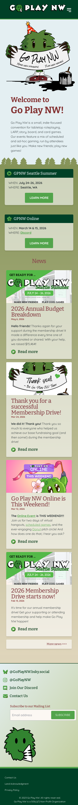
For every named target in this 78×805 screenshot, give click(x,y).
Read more (28, 352)
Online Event (26, 516)
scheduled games (38, 525)
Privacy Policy (12, 790)
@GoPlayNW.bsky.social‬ (29, 672)
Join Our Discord (24, 688)
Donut (36, 529)
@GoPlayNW (20, 680)
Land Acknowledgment (17, 783)
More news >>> (57, 644)
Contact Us (19, 696)
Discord (25, 233)
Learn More (39, 198)
